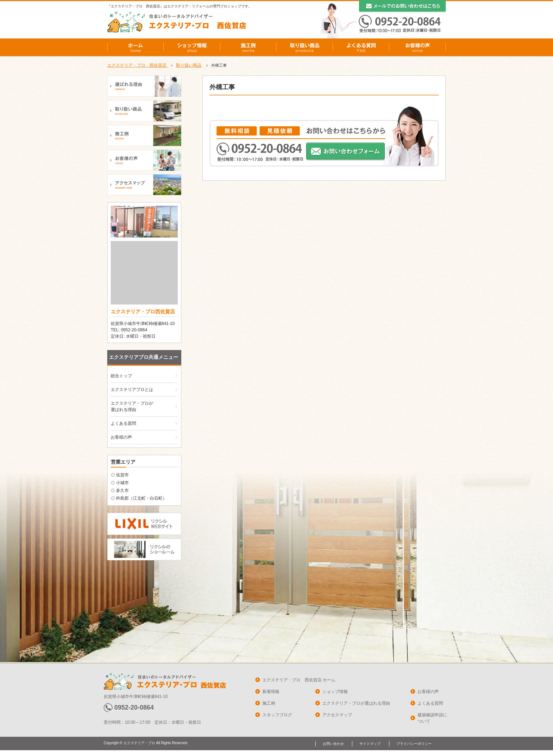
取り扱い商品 (304, 47)
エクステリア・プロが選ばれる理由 (356, 703)
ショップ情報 (192, 47)
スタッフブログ (277, 714)
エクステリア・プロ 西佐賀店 (137, 65)
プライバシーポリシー (414, 744)
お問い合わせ (333, 744)
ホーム (135, 47)
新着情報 (270, 691)
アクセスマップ (337, 714)
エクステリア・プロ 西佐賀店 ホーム (298, 679)
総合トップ (121, 375)
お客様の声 (417, 47)
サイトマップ (370, 744)
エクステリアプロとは (132, 389)
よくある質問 (361, 47)
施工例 (248, 47)
